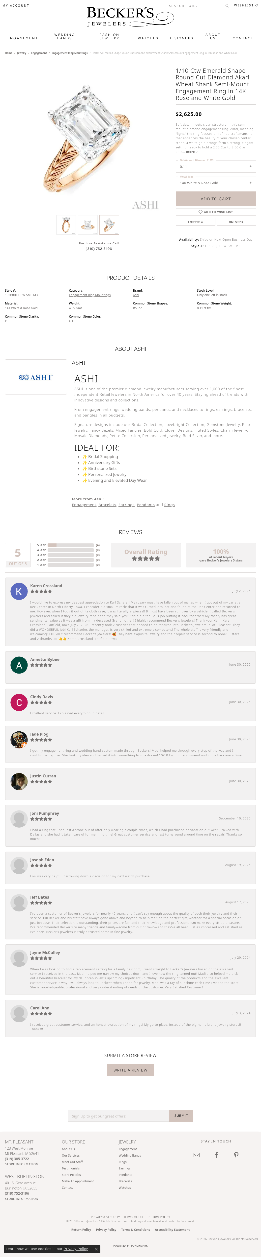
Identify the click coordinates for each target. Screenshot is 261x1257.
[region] (87, 138)
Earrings (126, 504)
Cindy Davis (41, 696)
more (192, 152)
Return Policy (159, 1217)
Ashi (136, 295)
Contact (243, 38)
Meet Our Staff (72, 1162)
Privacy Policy (106, 1230)
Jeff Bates (39, 897)
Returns (236, 221)
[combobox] (197, 5)
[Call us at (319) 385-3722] (17, 1158)
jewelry (21, 53)
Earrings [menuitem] (125, 1168)
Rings (169, 504)
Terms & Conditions (135, 1230)
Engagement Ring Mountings (70, 53)
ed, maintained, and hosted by (161, 1221)
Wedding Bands (64, 36)
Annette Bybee (44, 659)
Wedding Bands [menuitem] (130, 1155)
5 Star (41, 545)
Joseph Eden (42, 859)
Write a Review (130, 1070)
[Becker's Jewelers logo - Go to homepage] (130, 18)
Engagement (22, 38)
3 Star (41, 555)
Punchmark (187, 1221)
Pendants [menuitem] (125, 1175)
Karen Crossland (46, 585)
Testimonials (71, 1168)
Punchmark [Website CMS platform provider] (139, 1245)
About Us (213, 36)
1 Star (41, 565)
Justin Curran (43, 776)
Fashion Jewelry (109, 36)
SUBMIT (181, 1115)
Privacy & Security (105, 1217)
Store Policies (71, 1175)
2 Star (41, 560)
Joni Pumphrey (44, 813)
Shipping (195, 221)
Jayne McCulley (45, 952)
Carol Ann (40, 1008)
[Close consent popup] (96, 1249)
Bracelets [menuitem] (125, 1181)
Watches (148, 38)
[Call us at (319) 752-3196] (17, 1193)
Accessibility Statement (172, 1230)
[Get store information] (21, 1164)
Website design (133, 1221)
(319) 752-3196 (99, 248)
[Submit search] (227, 6)
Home (8, 53)
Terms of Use (134, 1217)
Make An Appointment (78, 1181)
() (98, 545)
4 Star (41, 550)
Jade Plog (39, 734)
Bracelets (107, 504)
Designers (181, 38)
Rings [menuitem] (123, 1162)
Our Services (71, 1155)
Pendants (146, 504)
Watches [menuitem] (125, 1188)
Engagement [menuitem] (128, 1149)
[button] (15, 6)
